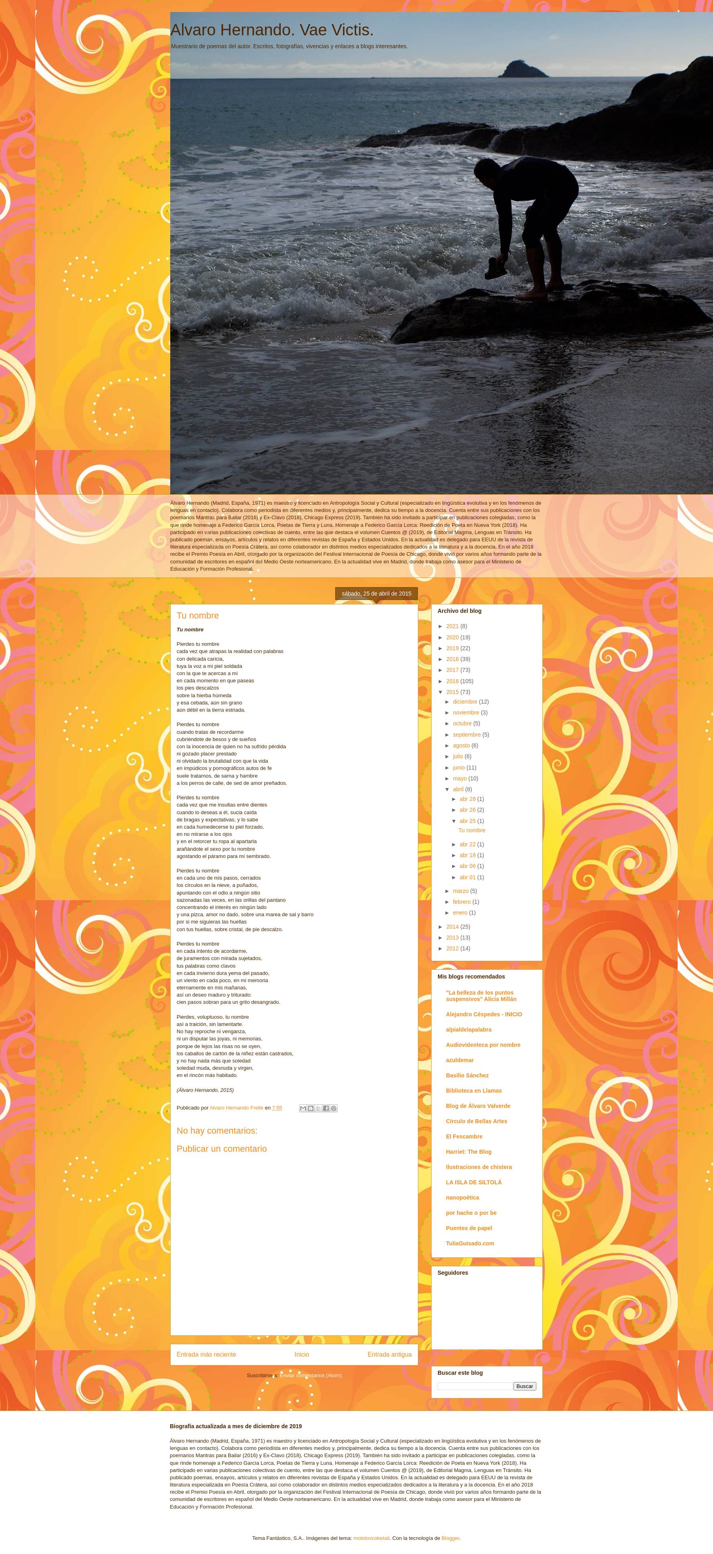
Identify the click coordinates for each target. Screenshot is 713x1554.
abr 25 (468, 821)
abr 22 (468, 844)
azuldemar (460, 1060)
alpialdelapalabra (469, 1029)
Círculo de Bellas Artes (476, 1121)
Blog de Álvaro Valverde (478, 1106)
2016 (453, 681)
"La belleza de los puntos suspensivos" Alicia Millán (481, 995)
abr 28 (468, 799)
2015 (453, 692)
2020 (453, 637)
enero (461, 912)
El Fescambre (464, 1136)
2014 (453, 926)
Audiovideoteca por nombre (483, 1045)
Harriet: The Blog (469, 1152)
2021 (453, 626)
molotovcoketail (371, 1538)
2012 (453, 948)
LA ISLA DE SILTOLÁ (474, 1182)
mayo (460, 778)
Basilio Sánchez (467, 1075)
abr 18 (468, 855)
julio (458, 756)
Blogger (450, 1538)
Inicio (302, 1354)
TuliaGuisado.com (470, 1243)
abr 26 (468, 810)
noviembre (467, 712)
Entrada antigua (390, 1354)
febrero (462, 902)
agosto (462, 745)
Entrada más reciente (206, 1354)
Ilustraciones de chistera (479, 1167)
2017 (453, 670)
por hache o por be (471, 1213)
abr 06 (468, 866)
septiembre (467, 734)
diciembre (466, 701)
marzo (461, 891)
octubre (463, 723)
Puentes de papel (469, 1228)
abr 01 (468, 877)
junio (459, 767)
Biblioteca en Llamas (474, 1090)
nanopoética (462, 1197)
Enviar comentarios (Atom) (311, 1375)
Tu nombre (471, 830)
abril (459, 789)
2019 (453, 648)
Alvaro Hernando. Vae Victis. (272, 30)
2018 (453, 659)
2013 (453, 937)
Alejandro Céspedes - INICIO (484, 1014)
